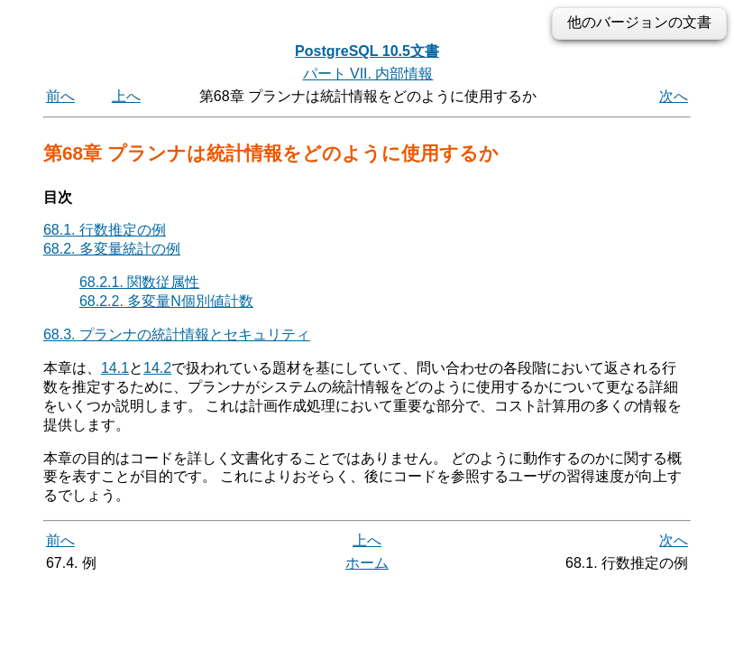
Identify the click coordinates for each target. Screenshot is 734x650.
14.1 (115, 368)
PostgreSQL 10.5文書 (367, 51)
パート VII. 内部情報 (368, 73)
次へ (673, 96)
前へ (60, 96)
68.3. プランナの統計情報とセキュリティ (176, 334)
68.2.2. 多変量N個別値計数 (166, 301)
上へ (126, 96)
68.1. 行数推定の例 (104, 229)
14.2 (157, 368)
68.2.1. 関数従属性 (139, 282)
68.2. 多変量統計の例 (111, 248)
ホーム (367, 563)
